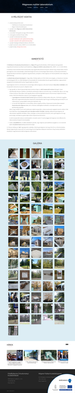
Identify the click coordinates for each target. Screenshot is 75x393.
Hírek (46, 7)
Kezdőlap (29, 7)
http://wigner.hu (42, 381)
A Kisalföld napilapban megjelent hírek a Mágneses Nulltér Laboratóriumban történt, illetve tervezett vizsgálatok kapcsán (14, 363)
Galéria (41, 7)
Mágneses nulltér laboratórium (37, 4)
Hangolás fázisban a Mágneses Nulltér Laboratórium (49, 362)
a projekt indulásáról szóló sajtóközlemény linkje (21, 39)
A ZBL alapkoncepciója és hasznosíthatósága (32, 362)
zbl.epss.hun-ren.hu (21, 47)
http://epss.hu (11, 383)
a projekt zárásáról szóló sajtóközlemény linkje (20, 41)
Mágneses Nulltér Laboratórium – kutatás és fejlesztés (66, 362)
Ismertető (36, 7)
